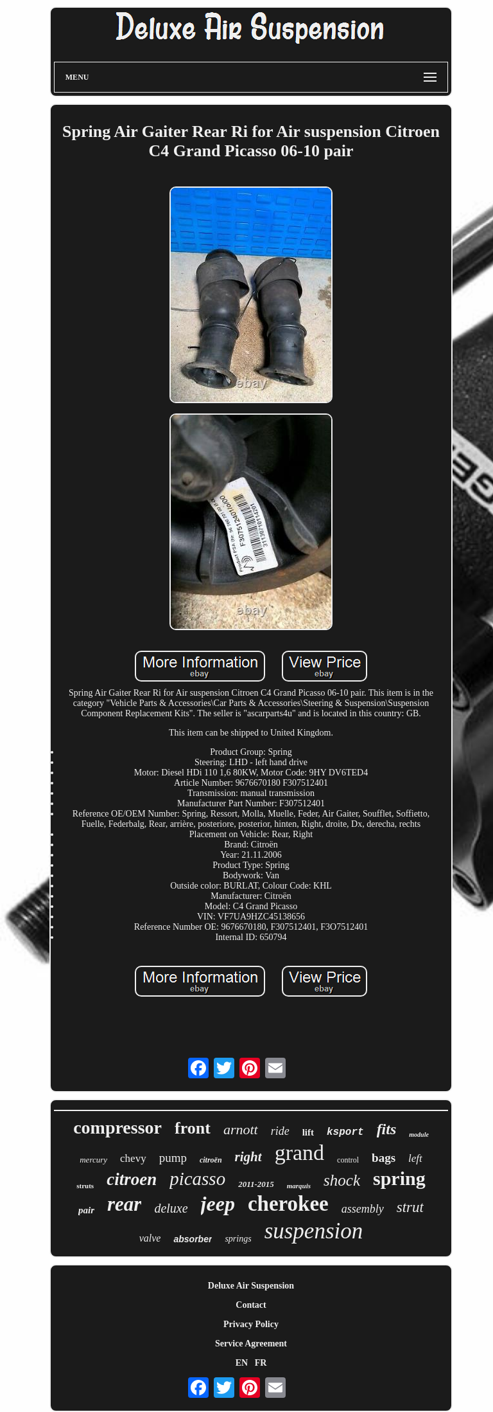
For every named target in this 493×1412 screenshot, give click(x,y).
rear (124, 1204)
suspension (313, 1231)
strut (410, 1207)
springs (238, 1239)
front (193, 1128)
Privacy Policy (251, 1324)
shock (342, 1180)
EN (242, 1363)
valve (150, 1238)
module (419, 1134)
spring (399, 1178)
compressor (117, 1127)
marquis (299, 1186)
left (415, 1158)
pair (86, 1210)
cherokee (288, 1203)
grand (299, 1152)
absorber (192, 1239)
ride (280, 1131)
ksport (345, 1132)
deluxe (170, 1208)
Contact (251, 1305)
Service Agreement (251, 1343)
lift (308, 1132)
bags (383, 1157)
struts (85, 1186)
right (248, 1156)
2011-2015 (256, 1184)
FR (261, 1363)
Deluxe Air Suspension (251, 1285)
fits (387, 1129)
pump (173, 1157)
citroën (211, 1159)
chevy (133, 1158)
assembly (363, 1208)
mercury (93, 1159)
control (348, 1159)
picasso (197, 1178)
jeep (218, 1203)
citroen (132, 1179)
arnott (240, 1129)
